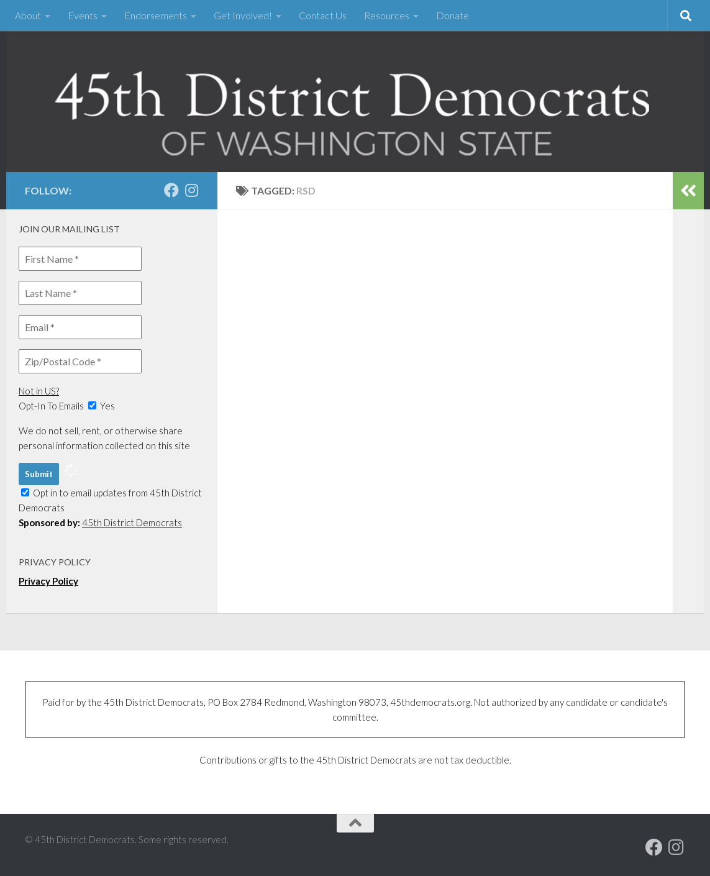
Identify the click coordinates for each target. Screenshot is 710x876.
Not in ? (39, 390)
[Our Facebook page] (171, 190)
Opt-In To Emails (51, 405)
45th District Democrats (132, 522)
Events (83, 15)
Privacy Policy (48, 580)
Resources (386, 15)
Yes (101, 405)
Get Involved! (243, 15)
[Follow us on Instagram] (191, 190)
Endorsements (155, 15)
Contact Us (323, 15)
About (28, 15)
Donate (452, 15)
